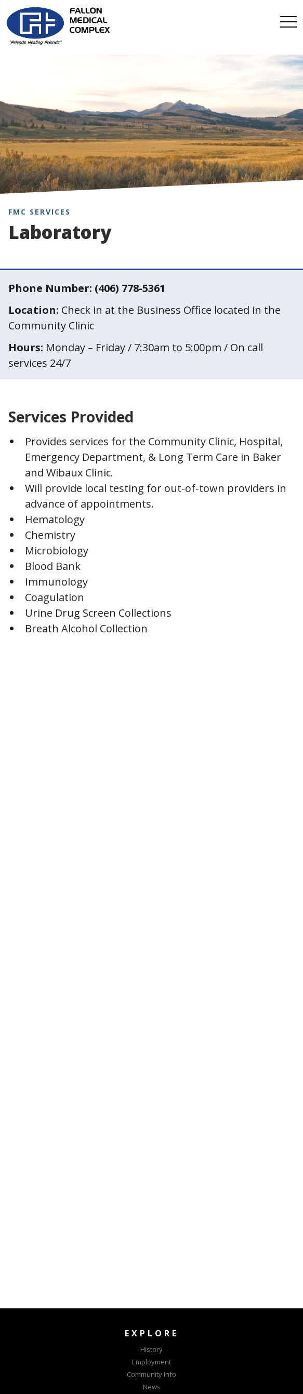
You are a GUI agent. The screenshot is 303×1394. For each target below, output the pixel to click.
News (152, 1386)
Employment (151, 1361)
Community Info (151, 1374)
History (151, 1349)
